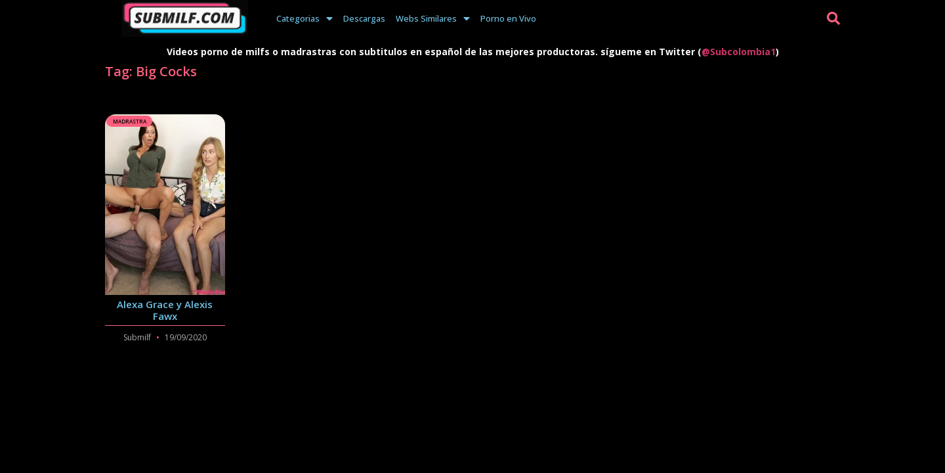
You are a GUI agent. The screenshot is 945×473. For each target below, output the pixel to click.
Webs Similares (433, 18)
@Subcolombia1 (739, 51)
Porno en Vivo (508, 18)
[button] (833, 18)
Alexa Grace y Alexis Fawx (165, 310)
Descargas (364, 18)
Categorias (304, 18)
